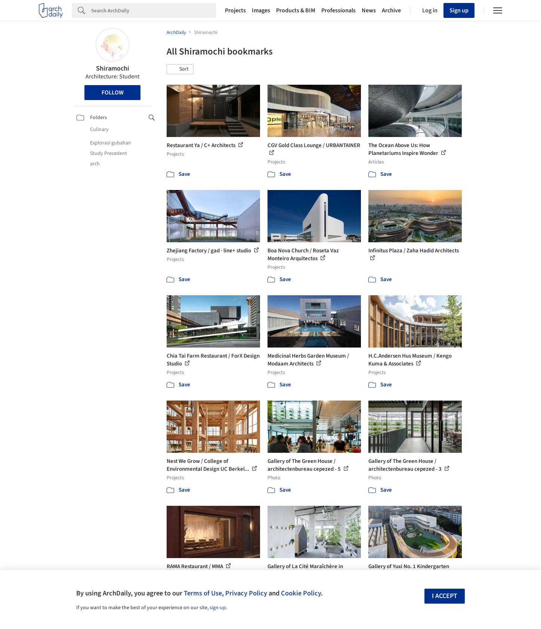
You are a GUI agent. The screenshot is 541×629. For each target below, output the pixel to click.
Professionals (338, 10)
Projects (235, 10)
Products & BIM (295, 10)
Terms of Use (203, 593)
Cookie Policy (301, 593)
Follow (113, 92)
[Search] (153, 10)
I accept (444, 596)
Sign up (459, 10)
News (369, 10)
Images (261, 10)
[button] (180, 69)
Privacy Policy (246, 593)
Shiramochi (112, 68)
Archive (391, 10)
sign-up (218, 607)
